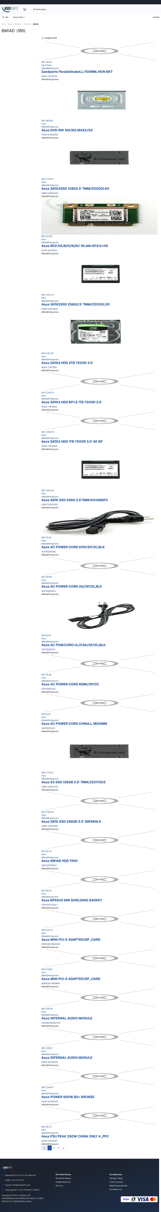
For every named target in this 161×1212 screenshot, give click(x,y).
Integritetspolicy (63, 1182)
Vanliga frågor (116, 1178)
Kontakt (156, 17)
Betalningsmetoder (118, 1185)
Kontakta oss (116, 1189)
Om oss (59, 1185)
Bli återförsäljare (40, 9)
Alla (5, 17)
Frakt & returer (116, 1182)
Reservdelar (18, 17)
